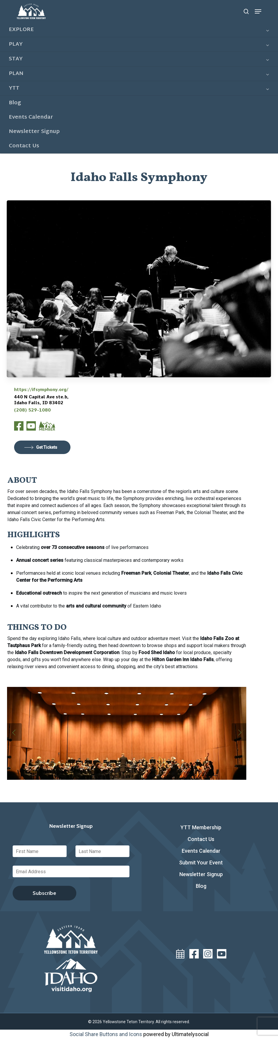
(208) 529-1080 (32, 410)
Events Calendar (201, 851)
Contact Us (201, 839)
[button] (258, 11)
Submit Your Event (201, 862)
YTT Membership (201, 827)
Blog (201, 886)
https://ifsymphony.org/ (41, 389)
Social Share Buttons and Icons (106, 1034)
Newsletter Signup (201, 874)
